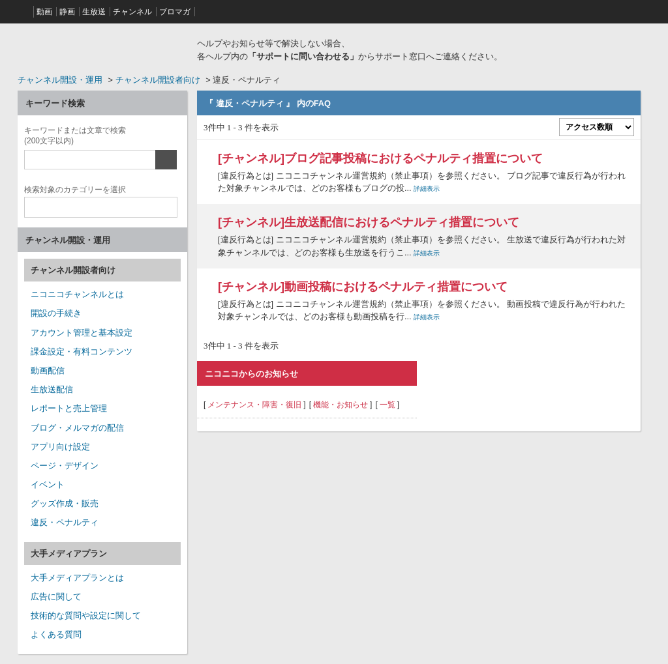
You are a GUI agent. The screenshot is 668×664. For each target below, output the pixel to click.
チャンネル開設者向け (157, 80)
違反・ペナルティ (65, 522)
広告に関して (56, 596)
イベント (48, 484)
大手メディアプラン (69, 553)
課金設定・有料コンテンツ (81, 351)
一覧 (387, 404)
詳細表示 (427, 188)
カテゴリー (75, 188)
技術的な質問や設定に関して (86, 615)
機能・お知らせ (340, 404)
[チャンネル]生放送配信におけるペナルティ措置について (368, 222)
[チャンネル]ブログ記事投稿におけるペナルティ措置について (380, 158)
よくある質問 (56, 634)
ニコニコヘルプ (102, 48)
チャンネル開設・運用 (60, 80)
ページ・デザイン (65, 465)
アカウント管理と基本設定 (81, 333)
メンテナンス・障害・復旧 (254, 404)
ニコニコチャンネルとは (77, 294)
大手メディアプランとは (77, 578)
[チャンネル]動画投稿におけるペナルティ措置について (363, 286)
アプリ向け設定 (60, 447)
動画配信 (48, 370)
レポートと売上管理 (69, 408)
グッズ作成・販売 (65, 503)
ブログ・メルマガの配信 (77, 428)
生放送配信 (52, 389)
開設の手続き (56, 313)
